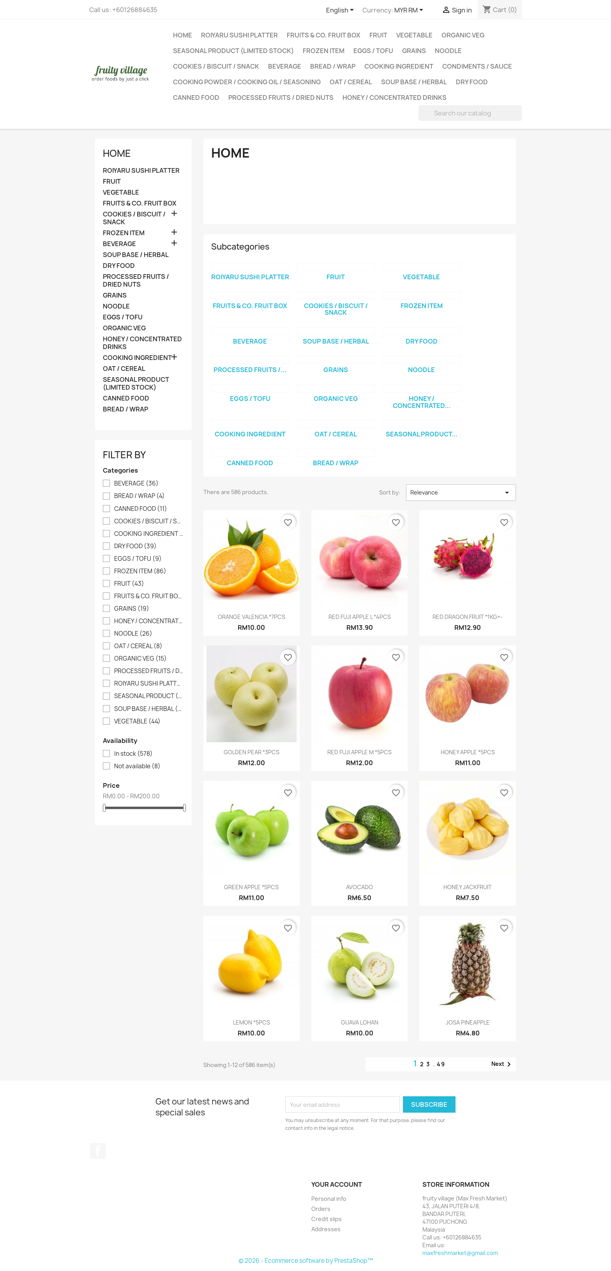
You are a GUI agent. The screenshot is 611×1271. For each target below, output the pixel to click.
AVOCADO (359, 887)
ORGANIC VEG (462, 35)
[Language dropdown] (341, 10)
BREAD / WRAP (332, 66)
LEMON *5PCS (251, 1022)
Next (502, 1064)
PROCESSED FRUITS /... (250, 369)
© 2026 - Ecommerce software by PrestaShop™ (305, 1261)
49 (441, 1064)
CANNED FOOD (196, 97)
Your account (336, 1184)
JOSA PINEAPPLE (468, 1022)
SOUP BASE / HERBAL (414, 82)
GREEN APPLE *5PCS (251, 887)
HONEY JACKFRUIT (467, 887)
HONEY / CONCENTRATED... (421, 402)
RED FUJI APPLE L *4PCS (359, 616)
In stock (133, 754)
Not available (137, 766)
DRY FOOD (472, 82)
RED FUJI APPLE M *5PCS (359, 752)
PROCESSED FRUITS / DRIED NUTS (281, 97)
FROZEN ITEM (323, 50)
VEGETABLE (414, 35)
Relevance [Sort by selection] (461, 492)
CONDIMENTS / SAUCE (477, 66)
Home (182, 35)
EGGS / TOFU (373, 50)
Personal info (328, 1198)
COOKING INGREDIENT (398, 66)
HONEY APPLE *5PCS (468, 752)
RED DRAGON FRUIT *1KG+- (468, 616)
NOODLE (448, 50)
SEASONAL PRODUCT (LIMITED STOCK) (233, 50)
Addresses (326, 1229)
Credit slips (326, 1219)
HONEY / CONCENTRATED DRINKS (395, 97)
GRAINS (414, 50)
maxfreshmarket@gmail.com (460, 1253)
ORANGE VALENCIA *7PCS (251, 616)
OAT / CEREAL (351, 82)
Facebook (98, 1151)
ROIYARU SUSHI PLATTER (239, 35)
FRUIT (378, 35)
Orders (320, 1209)
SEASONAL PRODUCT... (421, 434)
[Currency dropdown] (410, 10)
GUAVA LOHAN (359, 1022)
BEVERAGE (284, 66)
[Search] (470, 113)
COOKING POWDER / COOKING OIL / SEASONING (247, 82)
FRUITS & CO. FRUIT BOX (323, 35)
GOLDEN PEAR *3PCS (251, 752)
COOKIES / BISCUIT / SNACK (216, 66)
